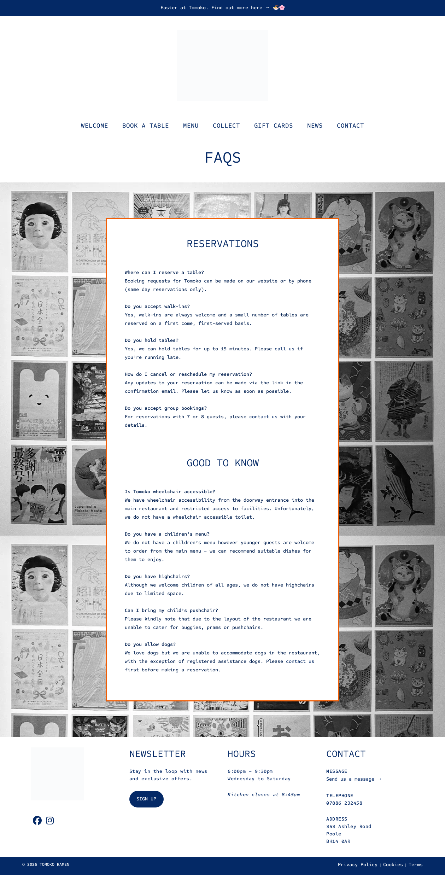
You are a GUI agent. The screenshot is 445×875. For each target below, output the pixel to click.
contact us (263, 417)
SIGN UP (146, 799)
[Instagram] (50, 820)
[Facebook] (37, 820)
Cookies (393, 865)
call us (284, 349)
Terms (416, 865)
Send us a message (351, 779)
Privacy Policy (357, 865)
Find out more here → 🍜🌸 (248, 8)
